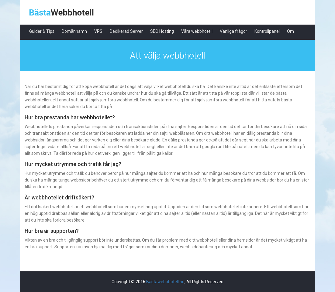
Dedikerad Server (126, 31)
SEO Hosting (162, 31)
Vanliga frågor (233, 31)
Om (290, 31)
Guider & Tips (41, 31)
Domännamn (74, 31)
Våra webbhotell (196, 31)
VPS (98, 31)
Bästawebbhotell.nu (165, 281)
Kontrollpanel (267, 31)
